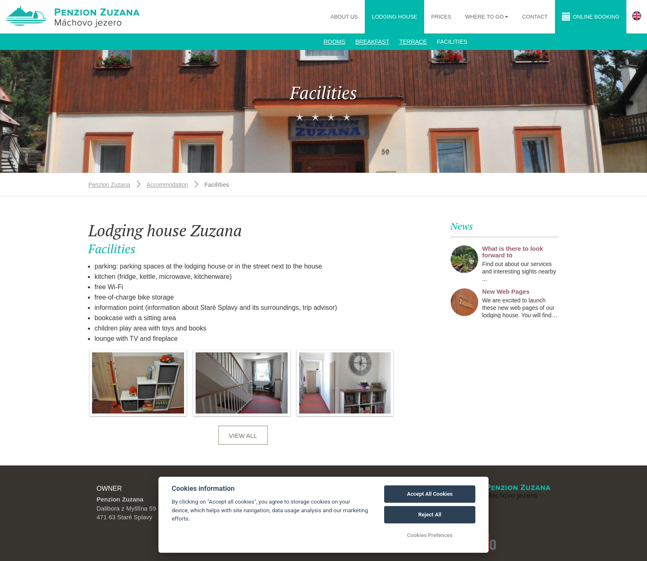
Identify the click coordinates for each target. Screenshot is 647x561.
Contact (535, 17)
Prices (441, 17)
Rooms (334, 41)
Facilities (452, 41)
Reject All (430, 514)
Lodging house (394, 17)
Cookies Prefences (429, 535)
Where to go (485, 17)
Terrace (413, 41)
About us (344, 17)
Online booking (590, 16)
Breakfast (372, 41)
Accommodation (167, 184)
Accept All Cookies (430, 494)
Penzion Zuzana (109, 184)
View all (243, 435)
